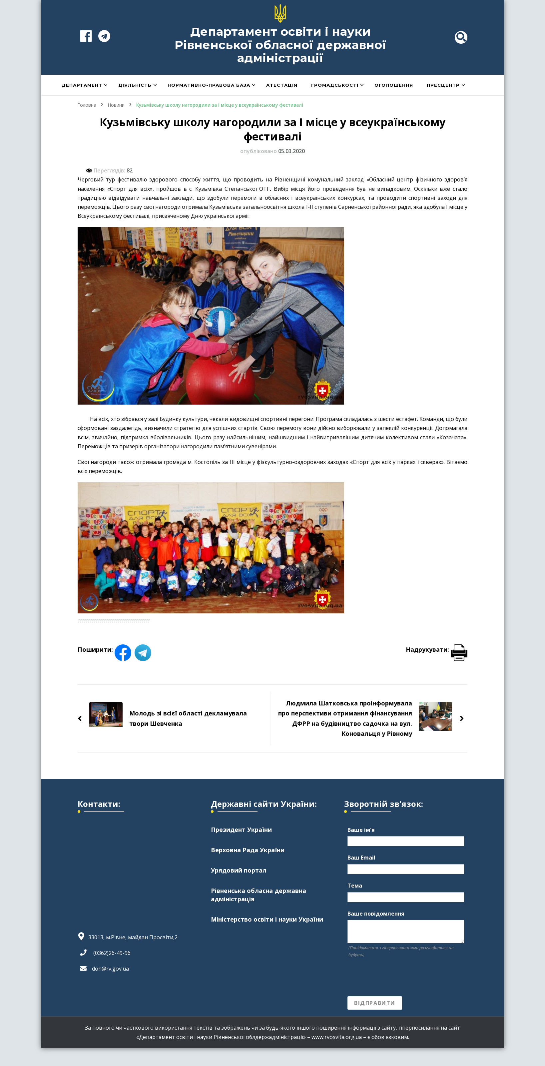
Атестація (281, 85)
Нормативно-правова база (209, 85)
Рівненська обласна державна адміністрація (258, 895)
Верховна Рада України (247, 850)
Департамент (82, 85)
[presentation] (398, 977)
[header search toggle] (461, 37)
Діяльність (135, 85)
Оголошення (393, 85)
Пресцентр (443, 85)
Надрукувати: (436, 649)
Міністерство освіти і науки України (267, 919)
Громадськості (334, 85)
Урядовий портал (239, 870)
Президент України (241, 829)
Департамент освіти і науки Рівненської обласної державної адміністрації (280, 44)
